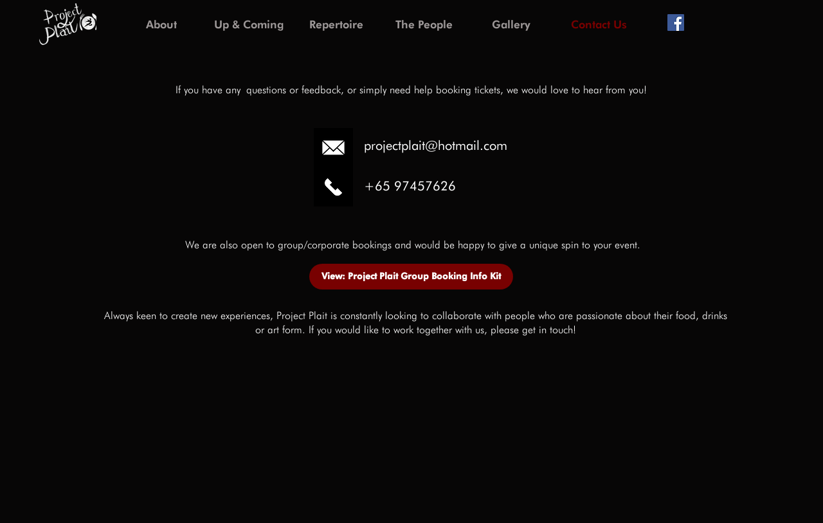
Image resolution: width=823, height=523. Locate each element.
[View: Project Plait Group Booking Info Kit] (411, 276)
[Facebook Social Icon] (675, 22)
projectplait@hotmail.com (435, 145)
